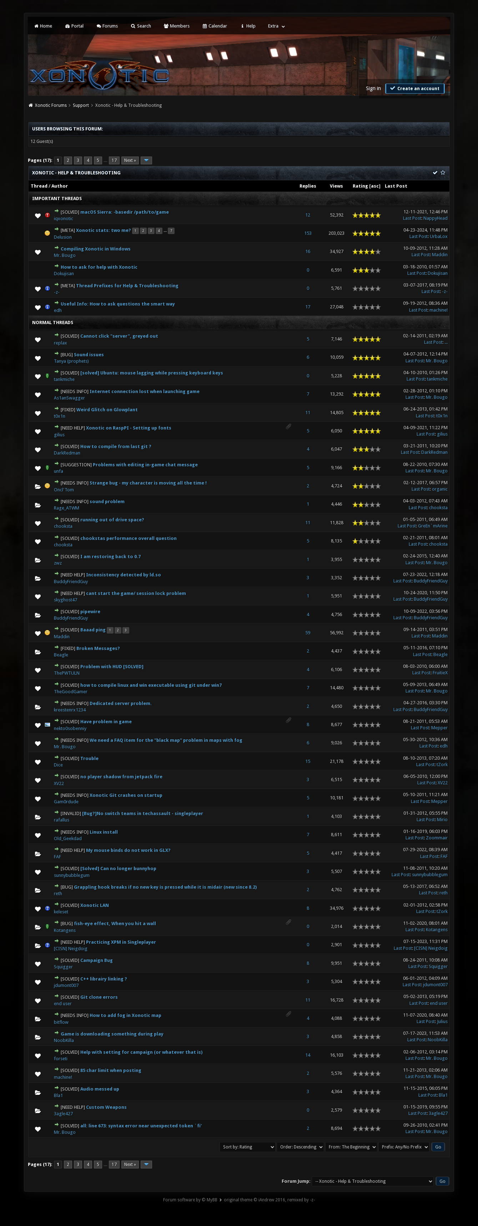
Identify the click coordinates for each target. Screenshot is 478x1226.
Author (59, 186)
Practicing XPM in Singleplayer (121, 942)
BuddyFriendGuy (71, 581)
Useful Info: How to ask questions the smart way (118, 304)
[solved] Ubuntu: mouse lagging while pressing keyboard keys (151, 373)
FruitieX (440, 672)
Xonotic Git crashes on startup (126, 795)
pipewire (90, 611)
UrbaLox (439, 236)
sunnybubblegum (72, 875)
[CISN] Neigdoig (70, 948)
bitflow (61, 1022)
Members (176, 26)
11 (307, 412)
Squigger (63, 966)
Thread (39, 186)
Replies (308, 186)
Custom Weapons (106, 1107)
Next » (130, 160)
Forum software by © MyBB (190, 1199)
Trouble (89, 758)
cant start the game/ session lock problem (136, 593)
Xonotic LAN (94, 905)
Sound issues (89, 354)
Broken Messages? (98, 648)
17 (114, 160)
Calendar (214, 26)
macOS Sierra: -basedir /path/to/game (124, 212)
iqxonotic (63, 218)
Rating (360, 186)
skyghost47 (65, 599)
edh (58, 310)
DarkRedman (67, 453)
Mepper (439, 727)
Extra (273, 26)
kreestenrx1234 (70, 710)
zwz (58, 563)
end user (63, 1003)
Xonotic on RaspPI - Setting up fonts (128, 428)
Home (43, 26)
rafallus (61, 820)
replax (60, 343)
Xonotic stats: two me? (103, 230)
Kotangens (65, 930)
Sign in (373, 88)
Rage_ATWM (66, 508)
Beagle (61, 654)
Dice (58, 765)
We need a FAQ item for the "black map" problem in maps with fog (166, 740)
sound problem (107, 501)
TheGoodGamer (70, 691)
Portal (74, 26)
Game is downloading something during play (112, 1034)
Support (81, 105)
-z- (57, 292)
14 (307, 1055)
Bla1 (58, 1095)
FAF (57, 856)
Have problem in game (106, 721)
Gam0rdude (66, 801)
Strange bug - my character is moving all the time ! (148, 483)
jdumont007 (66, 985)
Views (336, 186)
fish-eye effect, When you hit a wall (115, 923)
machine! (438, 310)
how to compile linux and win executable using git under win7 (151, 685)
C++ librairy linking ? (103, 979)
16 (307, 251)
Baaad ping (93, 629)
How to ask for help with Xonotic (99, 267)
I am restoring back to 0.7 (110, 556)
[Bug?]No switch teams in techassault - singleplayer (142, 813)
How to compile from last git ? (115, 446)
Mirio (442, 819)
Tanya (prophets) (71, 361)
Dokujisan (64, 273)
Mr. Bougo (65, 255)
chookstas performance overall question (128, 538)
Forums (107, 26)
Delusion (63, 237)
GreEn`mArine (433, 525)
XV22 (59, 783)
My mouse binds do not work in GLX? (128, 850)
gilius (59, 434)
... (446, 342)
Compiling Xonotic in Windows (96, 249)
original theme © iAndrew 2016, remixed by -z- (269, 1199)
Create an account (414, 88)
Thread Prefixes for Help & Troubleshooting (127, 285)
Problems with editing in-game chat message (145, 464)
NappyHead (435, 218)
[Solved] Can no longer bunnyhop (118, 868)
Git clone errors (99, 997)
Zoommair (437, 837)
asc (375, 186)
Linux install (104, 832)
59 (307, 632)
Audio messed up (99, 1089)
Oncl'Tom (64, 489)
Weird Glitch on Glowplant (107, 409)
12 (307, 215)
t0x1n (59, 416)
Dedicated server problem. (121, 703)
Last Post (396, 186)
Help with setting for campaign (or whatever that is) (141, 1052)
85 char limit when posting (110, 1070)
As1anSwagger (69, 398)
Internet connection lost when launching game (145, 391)
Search (140, 26)
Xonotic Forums (51, 105)
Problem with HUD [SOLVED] (112, 666)
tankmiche (64, 379)
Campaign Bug (96, 960)
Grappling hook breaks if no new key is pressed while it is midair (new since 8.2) (165, 887)
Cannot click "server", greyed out (119, 336)
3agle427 (63, 1113)
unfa (58, 471)
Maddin (440, 254)
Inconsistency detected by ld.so (123, 574)
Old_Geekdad (68, 838)
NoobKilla (64, 1040)
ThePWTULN (67, 673)
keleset (61, 911)
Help (247, 26)
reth (58, 893)
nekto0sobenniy (70, 728)
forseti (60, 1058)
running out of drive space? (112, 519)
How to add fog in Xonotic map (125, 1015)
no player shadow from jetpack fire (121, 776)
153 (308, 233)
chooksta (438, 507)
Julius (442, 1021)
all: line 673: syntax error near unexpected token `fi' (141, 1125)
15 (307, 761)
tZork (442, 764)
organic (440, 489)
